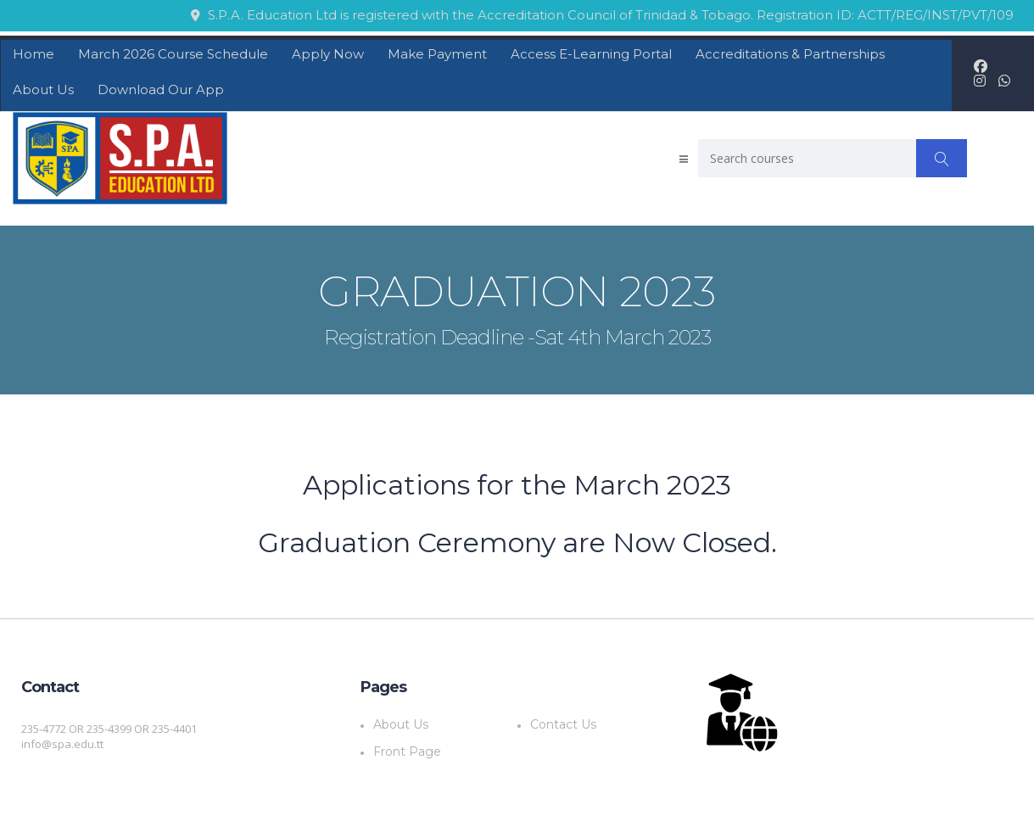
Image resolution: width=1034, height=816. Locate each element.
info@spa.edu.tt (62, 744)
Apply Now (328, 54)
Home (33, 54)
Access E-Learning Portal (591, 54)
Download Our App (161, 89)
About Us (43, 89)
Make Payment (437, 54)
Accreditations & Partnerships (790, 54)
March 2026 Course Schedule (173, 54)
